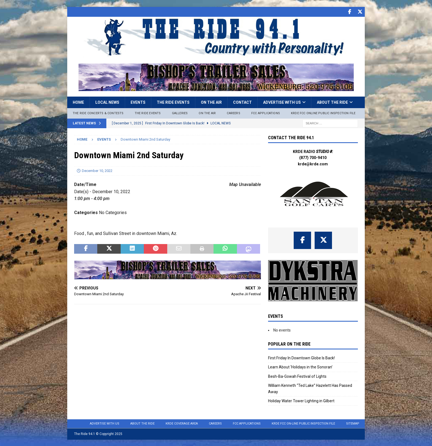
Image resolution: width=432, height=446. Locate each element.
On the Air (211, 102)
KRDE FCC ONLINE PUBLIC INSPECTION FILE (323, 113)
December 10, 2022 (97, 170)
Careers (233, 113)
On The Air (207, 113)
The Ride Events (173, 102)
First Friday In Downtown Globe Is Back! (301, 357)
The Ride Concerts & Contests (98, 113)
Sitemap (352, 423)
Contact (242, 102)
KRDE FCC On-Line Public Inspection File (303, 423)
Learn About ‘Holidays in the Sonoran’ (300, 367)
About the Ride (332, 102)
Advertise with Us (282, 102)
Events (138, 102)
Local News (107, 102)
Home (78, 102)
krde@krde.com (313, 164)
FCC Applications (265, 113)
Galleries (180, 113)
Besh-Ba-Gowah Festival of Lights (297, 376)
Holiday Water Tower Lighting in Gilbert (301, 400)
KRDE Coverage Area (182, 423)
